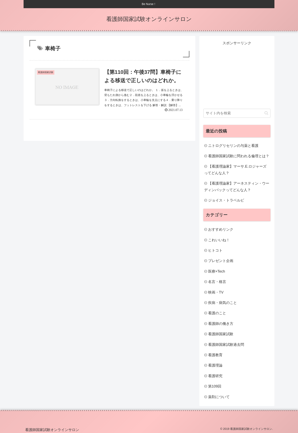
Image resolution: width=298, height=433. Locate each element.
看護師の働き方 (220, 324)
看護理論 (215, 365)
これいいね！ (219, 240)
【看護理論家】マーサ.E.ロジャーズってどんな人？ (235, 169)
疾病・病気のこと (222, 303)
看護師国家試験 (220, 334)
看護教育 (215, 355)
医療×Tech (216, 271)
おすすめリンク (220, 229)
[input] (236, 113)
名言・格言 (217, 282)
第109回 (214, 386)
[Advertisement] (236, 74)
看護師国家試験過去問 (226, 345)
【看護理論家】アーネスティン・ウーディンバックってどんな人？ (236, 186)
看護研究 (215, 376)
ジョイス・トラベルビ (226, 200)
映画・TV (216, 292)
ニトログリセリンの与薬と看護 (233, 146)
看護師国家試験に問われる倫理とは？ (238, 156)
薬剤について (219, 397)
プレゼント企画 (220, 261)
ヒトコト (215, 250)
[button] (266, 113)
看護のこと (217, 313)
